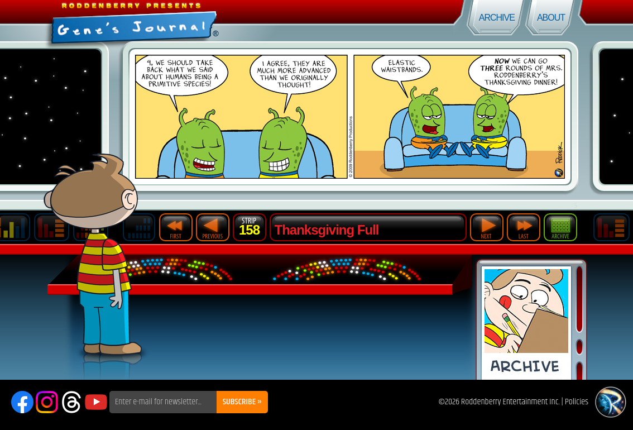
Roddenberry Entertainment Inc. (510, 402)
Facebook (22, 402)
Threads (71, 402)
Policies (576, 402)
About (551, 17)
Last (523, 227)
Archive (497, 17)
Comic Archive (526, 323)
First (175, 227)
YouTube (96, 402)
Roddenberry (610, 402)
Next (486, 227)
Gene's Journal (158, 21)
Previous (212, 227)
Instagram (47, 402)
